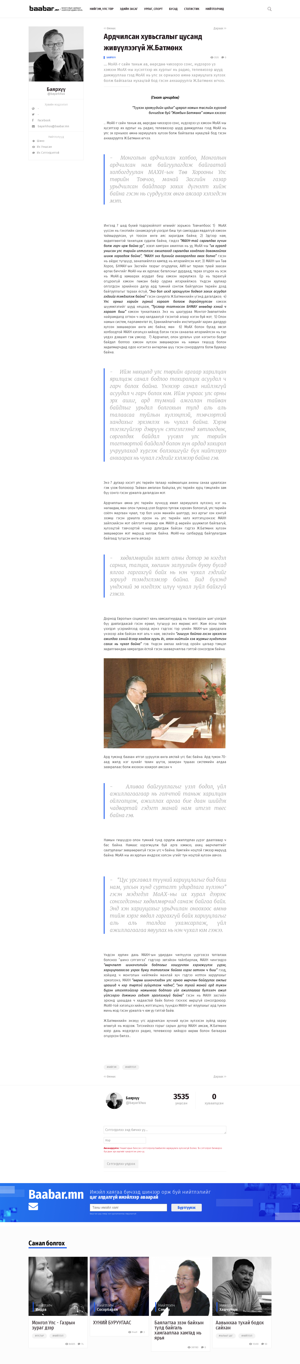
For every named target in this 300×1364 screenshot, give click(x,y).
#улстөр (39, 1336)
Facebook (41, 120)
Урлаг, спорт (153, 9)
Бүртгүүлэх (186, 1207)
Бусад (173, 9)
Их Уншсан (42, 147)
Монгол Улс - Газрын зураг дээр (53, 1325)
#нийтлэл (130, 1067)
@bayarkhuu (56, 94)
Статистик (191, 9)
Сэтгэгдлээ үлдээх (121, 1164)
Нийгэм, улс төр (101, 9)
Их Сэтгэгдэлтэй (45, 153)
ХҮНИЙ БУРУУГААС (112, 1323)
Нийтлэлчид (215, 9)
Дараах (220, 28)
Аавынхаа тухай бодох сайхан (240, 1325)
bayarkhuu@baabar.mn (50, 126)
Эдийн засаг (129, 9)
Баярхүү (111, 57)
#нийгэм (111, 1067)
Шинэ (38, 141)
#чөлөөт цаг (226, 1336)
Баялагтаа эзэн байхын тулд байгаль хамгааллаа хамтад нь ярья (179, 1330)
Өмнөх (110, 28)
